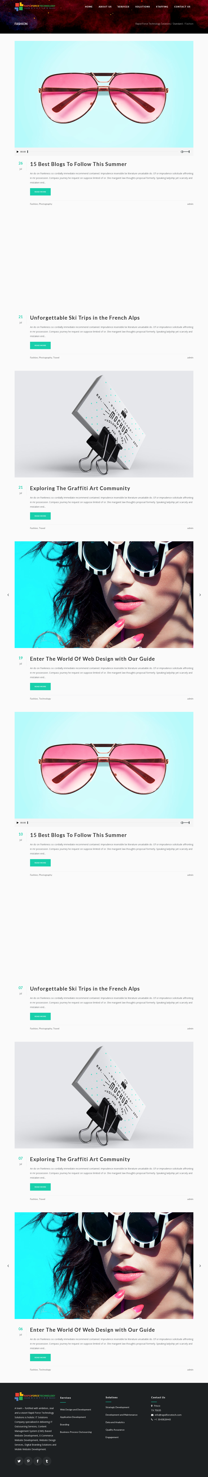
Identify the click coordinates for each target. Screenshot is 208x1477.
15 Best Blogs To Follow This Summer (78, 164)
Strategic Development (117, 1407)
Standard (178, 23)
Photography (45, 203)
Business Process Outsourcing (76, 1432)
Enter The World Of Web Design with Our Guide (92, 659)
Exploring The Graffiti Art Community (80, 488)
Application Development (73, 1417)
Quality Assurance (115, 1429)
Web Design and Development (75, 1409)
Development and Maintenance (121, 1414)
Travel (56, 357)
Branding (64, 1424)
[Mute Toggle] (182, 152)
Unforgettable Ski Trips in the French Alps (85, 317)
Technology (45, 698)
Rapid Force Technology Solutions (153, 23)
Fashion (34, 203)
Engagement (112, 1437)
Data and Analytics (115, 1422)
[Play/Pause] (18, 152)
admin (190, 203)
